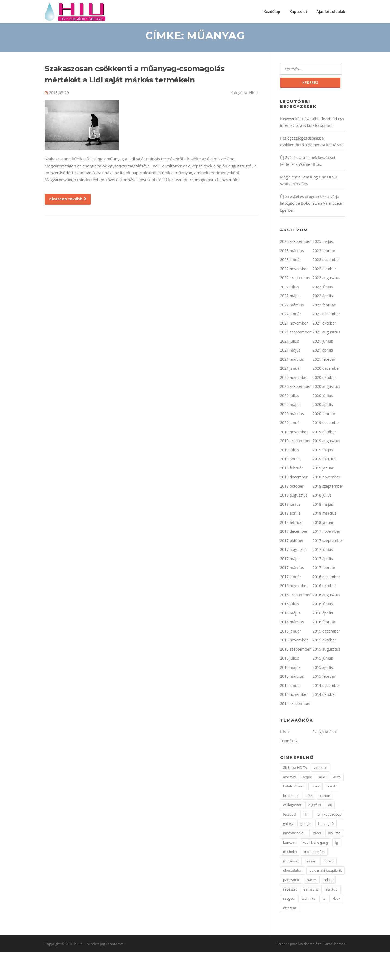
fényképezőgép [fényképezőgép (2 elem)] (329, 814)
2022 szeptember (295, 278)
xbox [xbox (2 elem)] (336, 898)
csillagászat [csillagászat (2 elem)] (292, 805)
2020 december (326, 368)
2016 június (323, 604)
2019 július (289, 450)
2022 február (324, 305)
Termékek (289, 741)
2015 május (290, 667)
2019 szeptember (295, 441)
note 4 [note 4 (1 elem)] (328, 861)
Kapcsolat (298, 11)
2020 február (324, 414)
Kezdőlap (272, 11)
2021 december (326, 314)
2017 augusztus (294, 549)
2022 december (326, 260)
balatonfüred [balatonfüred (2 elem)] (293, 786)
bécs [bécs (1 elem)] (309, 795)
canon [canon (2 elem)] (325, 795)
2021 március (292, 359)
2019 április (290, 459)
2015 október (324, 640)
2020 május (290, 405)
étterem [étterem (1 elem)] (289, 908)
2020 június (323, 396)
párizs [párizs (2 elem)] (312, 880)
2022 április (323, 296)
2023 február (324, 251)
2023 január (290, 260)
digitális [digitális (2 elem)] (314, 805)
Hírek (254, 93)
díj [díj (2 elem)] (330, 805)
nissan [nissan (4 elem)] (311, 861)
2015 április (323, 667)
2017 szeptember (328, 541)
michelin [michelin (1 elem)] (290, 852)
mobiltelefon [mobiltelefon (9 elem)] (314, 852)
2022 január (290, 314)
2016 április (323, 613)
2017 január (290, 577)
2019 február (291, 468)
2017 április (323, 559)
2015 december (326, 631)
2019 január (323, 468)
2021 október (324, 323)
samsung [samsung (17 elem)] (311, 889)
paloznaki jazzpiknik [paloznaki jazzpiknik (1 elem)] (325, 870)
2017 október (292, 541)
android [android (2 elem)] (289, 777)
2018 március (324, 513)
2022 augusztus (326, 278)
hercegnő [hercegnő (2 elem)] (326, 824)
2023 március (292, 251)
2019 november (294, 432)
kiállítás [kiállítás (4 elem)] (334, 833)
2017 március (292, 568)
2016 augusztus (326, 595)
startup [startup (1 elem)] (332, 889)
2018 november (326, 477)
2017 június (323, 549)
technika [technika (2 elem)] (308, 898)
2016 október (324, 586)
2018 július (322, 495)
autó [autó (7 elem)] (337, 777)
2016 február (324, 622)
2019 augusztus (326, 441)
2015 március (292, 676)
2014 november (294, 694)
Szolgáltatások (325, 732)
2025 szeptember (295, 241)
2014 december (326, 686)
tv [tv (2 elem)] (323, 898)
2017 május (290, 559)
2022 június (323, 287)
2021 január (290, 368)
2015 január (290, 686)
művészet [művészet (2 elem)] (291, 861)
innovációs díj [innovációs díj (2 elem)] (294, 833)
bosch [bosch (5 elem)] (331, 786)
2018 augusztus (294, 495)
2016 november (294, 586)
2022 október (324, 269)
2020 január (290, 423)
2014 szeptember (295, 704)
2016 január (290, 631)
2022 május (290, 296)
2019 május (323, 450)
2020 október (324, 377)
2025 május (323, 241)
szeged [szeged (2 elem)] (288, 898)
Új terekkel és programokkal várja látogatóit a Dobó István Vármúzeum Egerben (312, 203)
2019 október (324, 432)
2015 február (324, 676)
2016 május (290, 613)
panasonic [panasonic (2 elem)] (291, 880)
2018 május (323, 504)
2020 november (294, 377)
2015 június (323, 658)
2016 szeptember (295, 595)
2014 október (324, 694)
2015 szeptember (295, 649)
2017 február (324, 568)
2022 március (292, 305)
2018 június (290, 504)
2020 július (289, 396)
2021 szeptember (295, 332)
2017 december (294, 531)
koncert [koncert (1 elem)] (289, 842)
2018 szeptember (328, 486)
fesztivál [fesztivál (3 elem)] (289, 814)
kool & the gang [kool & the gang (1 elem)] (315, 842)
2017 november (326, 531)
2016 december (326, 577)
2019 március (324, 459)
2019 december (326, 423)
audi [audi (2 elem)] (322, 777)
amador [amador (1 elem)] (320, 768)
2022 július (289, 287)
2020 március (292, 414)
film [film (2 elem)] (306, 814)
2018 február (291, 522)
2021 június (323, 341)
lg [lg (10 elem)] (336, 842)
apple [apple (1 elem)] (307, 777)
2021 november (294, 323)
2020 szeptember (295, 386)
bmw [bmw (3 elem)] (315, 786)
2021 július (289, 341)
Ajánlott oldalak (330, 11)
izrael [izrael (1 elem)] (316, 833)
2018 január (323, 522)
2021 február (324, 359)
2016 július (289, 604)
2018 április (290, 513)
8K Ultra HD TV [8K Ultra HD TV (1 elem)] (295, 768)
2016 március (292, 622)
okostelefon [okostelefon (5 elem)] (292, 870)
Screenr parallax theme (296, 944)
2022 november (294, 269)
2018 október (292, 486)
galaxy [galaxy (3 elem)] (288, 824)
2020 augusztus (326, 386)
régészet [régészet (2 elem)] (290, 889)
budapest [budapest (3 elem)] (290, 795)
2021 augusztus (326, 332)
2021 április (323, 350)
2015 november (294, 640)
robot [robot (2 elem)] (328, 880)
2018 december (294, 477)
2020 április (323, 405)
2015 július (289, 658)
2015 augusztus (326, 649)
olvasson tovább (67, 199)
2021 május (290, 350)
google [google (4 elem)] (305, 824)
